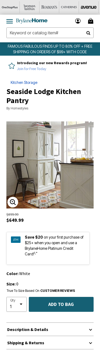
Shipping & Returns (25, 342)
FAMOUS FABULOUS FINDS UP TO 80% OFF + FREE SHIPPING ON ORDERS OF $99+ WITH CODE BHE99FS (50, 52)
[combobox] (50, 32)
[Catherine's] (69, 7)
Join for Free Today (31, 68)
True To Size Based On (41, 291)
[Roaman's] (49, 7)
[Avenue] (89, 7)
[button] (78, 21)
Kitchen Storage (24, 82)
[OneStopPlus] (10, 7)
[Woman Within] (29, 7)
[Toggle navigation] (9, 21)
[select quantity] (16, 304)
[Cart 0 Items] (91, 21)
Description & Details (27, 329)
